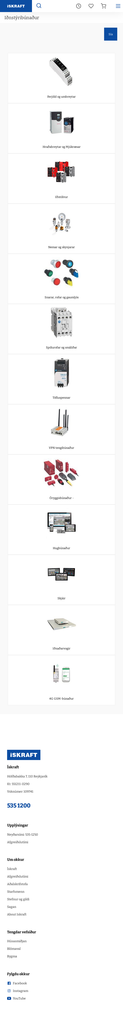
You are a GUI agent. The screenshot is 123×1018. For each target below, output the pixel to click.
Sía (111, 34)
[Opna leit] (39, 6)
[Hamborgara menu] (118, 6)
